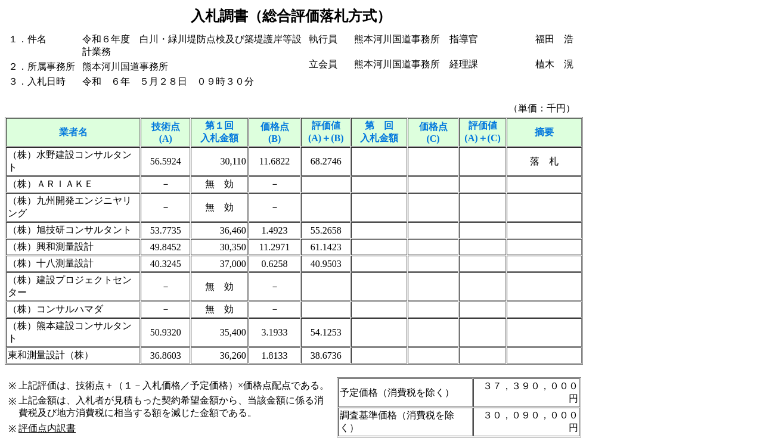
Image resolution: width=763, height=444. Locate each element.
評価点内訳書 (47, 428)
